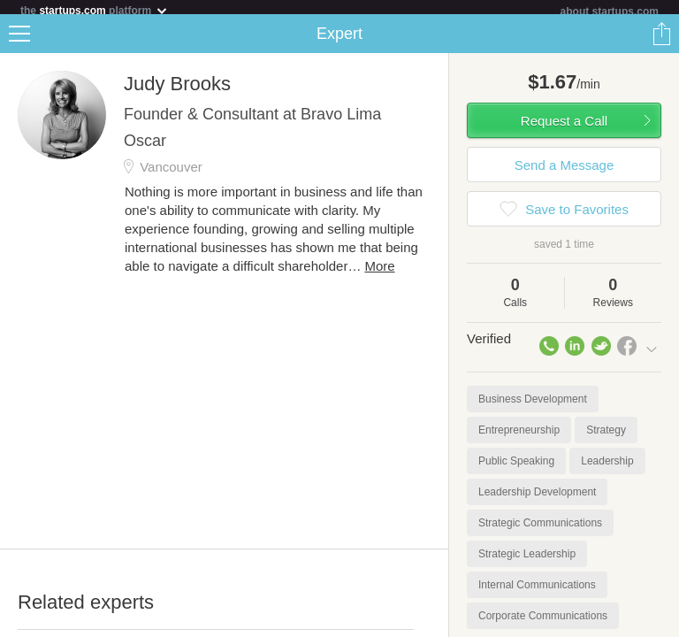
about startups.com (610, 11)
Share (661, 40)
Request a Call (564, 127)
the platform (94, 10)
